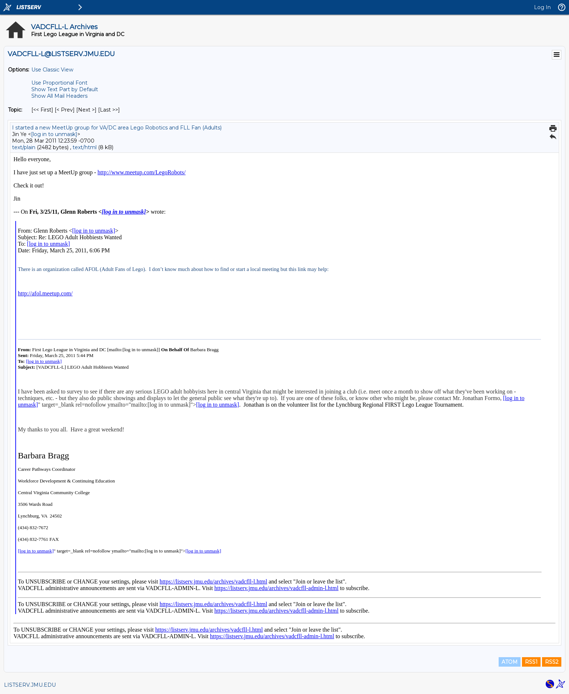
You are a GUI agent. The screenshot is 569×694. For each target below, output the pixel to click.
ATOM (510, 662)
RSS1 (531, 662)
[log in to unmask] (54, 134)
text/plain (23, 147)
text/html (85, 147)
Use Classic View (52, 69)
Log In (542, 7)
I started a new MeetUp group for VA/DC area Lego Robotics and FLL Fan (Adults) (117, 127)
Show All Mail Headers (59, 96)
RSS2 (551, 662)
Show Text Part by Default (64, 89)
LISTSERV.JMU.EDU (30, 685)
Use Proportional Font (59, 83)
